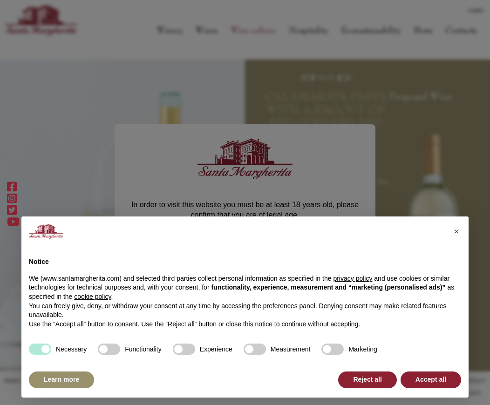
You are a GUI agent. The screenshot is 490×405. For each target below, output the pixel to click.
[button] (456, 231)
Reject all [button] (367, 379)
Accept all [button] (430, 379)
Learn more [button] (61, 379)
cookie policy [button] (92, 296)
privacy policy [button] (352, 278)
